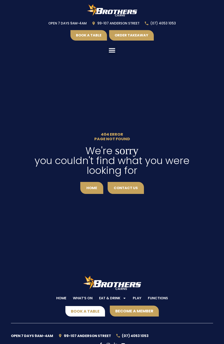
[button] (112, 50)
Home (61, 298)
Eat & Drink (112, 298)
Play (137, 298)
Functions (158, 298)
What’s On (83, 298)
